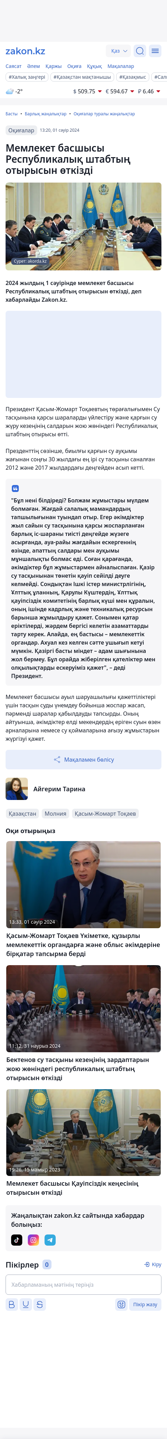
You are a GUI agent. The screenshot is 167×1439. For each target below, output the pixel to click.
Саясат (14, 66)
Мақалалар (121, 66)
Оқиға (74, 66)
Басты (12, 114)
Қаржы (54, 66)
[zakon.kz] (25, 50)
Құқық (94, 66)
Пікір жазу (145, 1304)
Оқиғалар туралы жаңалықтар (104, 114)
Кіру (156, 1264)
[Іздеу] (140, 51)
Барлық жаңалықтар (45, 114)
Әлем (33, 66)
